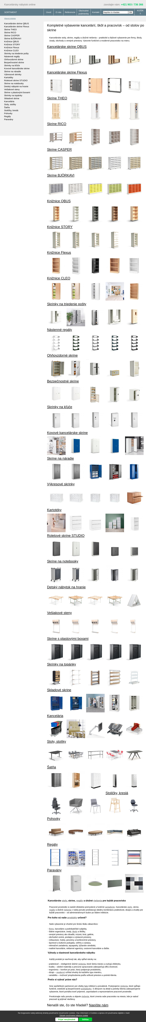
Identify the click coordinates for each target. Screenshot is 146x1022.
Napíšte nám (98, 1005)
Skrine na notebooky (14, 83)
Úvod (48, 12)
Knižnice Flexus (11, 47)
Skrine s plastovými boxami (17, 92)
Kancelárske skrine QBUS (16, 23)
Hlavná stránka (10, 19)
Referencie (70, 12)
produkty (72, 917)
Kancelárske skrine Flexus (16, 26)
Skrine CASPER (12, 35)
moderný (60, 972)
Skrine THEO (10, 29)
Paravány (8, 119)
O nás (58, 12)
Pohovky (8, 113)
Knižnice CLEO (11, 50)
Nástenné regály (12, 56)
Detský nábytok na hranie (16, 86)
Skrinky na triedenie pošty (16, 53)
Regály (7, 116)
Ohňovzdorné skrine (13, 59)
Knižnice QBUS (11, 41)
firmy (51, 929)
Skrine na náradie (12, 71)
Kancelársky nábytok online (20, 4)
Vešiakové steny (12, 89)
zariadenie (110, 907)
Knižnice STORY (12, 44)
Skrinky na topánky (13, 95)
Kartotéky (8, 77)
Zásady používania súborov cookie (73, 1015)
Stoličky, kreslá (11, 110)
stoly (64, 900)
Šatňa (7, 107)
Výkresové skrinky (12, 74)
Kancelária (9, 101)
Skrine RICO (10, 32)
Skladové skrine (11, 98)
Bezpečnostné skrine (14, 62)
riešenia (97, 900)
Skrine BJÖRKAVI (12, 38)
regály (79, 900)
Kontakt (95, 12)
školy (74, 931)
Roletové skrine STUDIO (16, 80)
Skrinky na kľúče (12, 65)
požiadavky (86, 989)
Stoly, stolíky (10, 104)
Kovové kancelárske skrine (17, 68)
